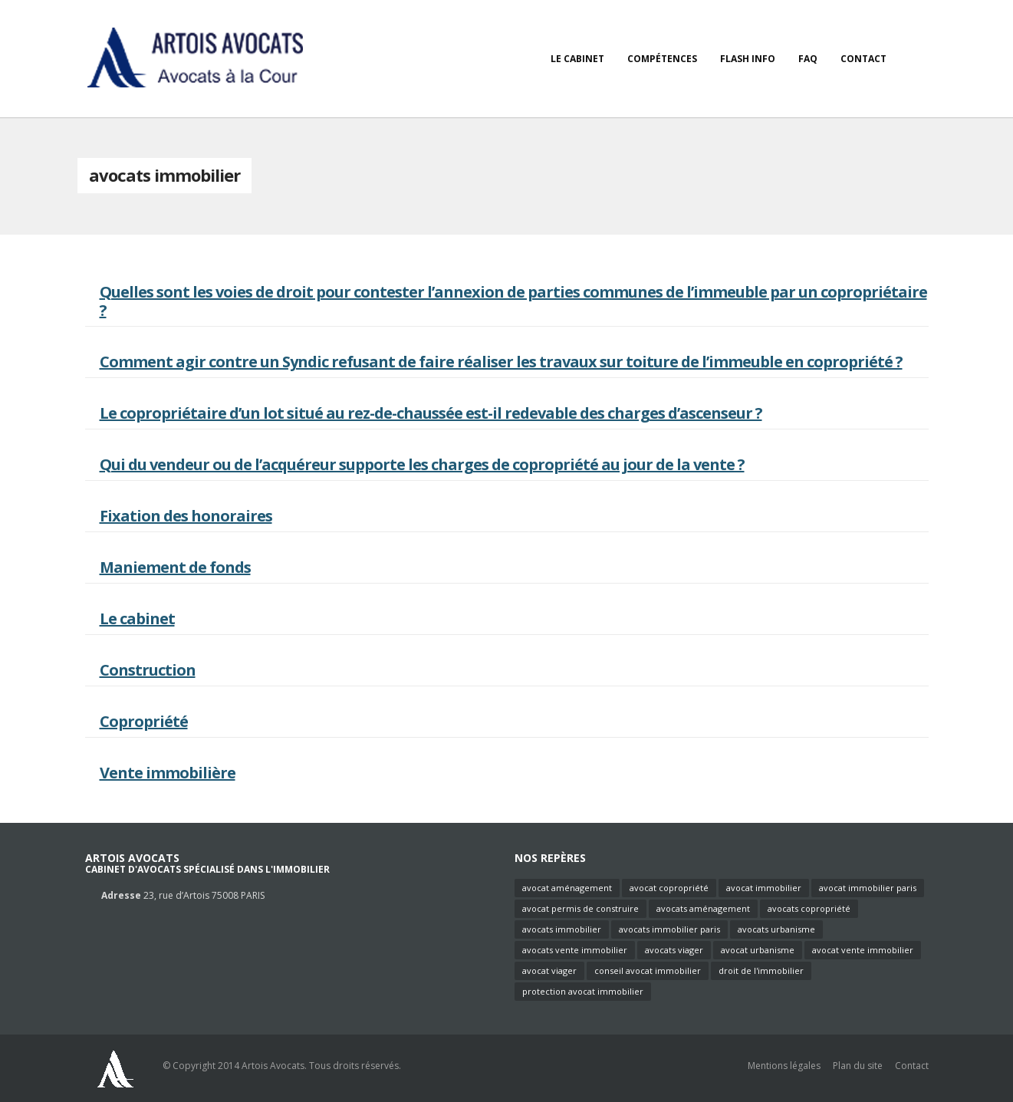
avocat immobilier (763, 887)
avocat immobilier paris (867, 887)
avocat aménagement (567, 887)
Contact (912, 1065)
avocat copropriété (669, 887)
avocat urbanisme (757, 950)
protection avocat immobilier (582, 991)
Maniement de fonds (175, 567)
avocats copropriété (809, 908)
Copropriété (144, 721)
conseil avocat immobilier (647, 970)
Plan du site (858, 1065)
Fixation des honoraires (186, 515)
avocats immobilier (561, 929)
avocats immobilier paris (669, 929)
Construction (148, 670)
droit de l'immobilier (761, 970)
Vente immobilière (167, 772)
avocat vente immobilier (862, 950)
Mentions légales (784, 1065)
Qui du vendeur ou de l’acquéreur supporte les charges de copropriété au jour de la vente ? (422, 464)
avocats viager (674, 950)
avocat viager (549, 970)
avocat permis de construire (580, 908)
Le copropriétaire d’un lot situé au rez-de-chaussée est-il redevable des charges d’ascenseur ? (431, 413)
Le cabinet (137, 618)
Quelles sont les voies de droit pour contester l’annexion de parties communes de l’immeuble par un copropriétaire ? (513, 301)
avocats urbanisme (776, 929)
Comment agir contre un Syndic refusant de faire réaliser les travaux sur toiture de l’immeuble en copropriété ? (501, 361)
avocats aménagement (703, 908)
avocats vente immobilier (574, 950)
